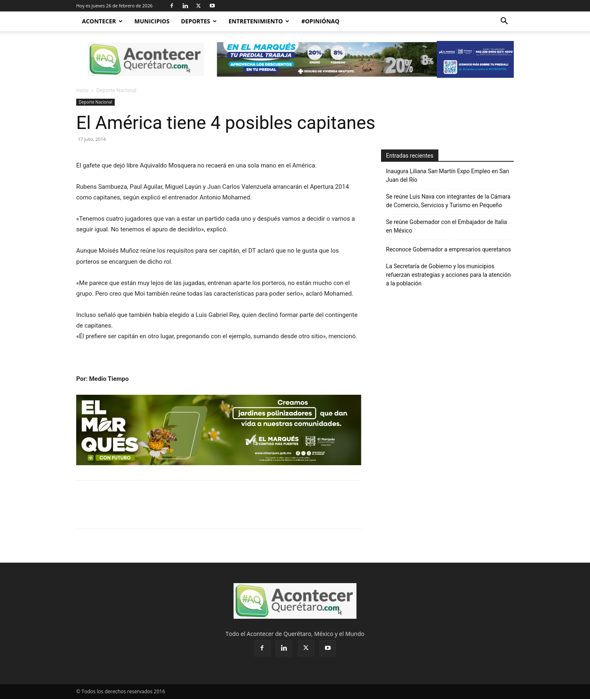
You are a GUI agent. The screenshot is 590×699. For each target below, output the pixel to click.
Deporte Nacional (95, 102)
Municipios (152, 21)
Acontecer (102, 21)
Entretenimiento (259, 21)
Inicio (82, 90)
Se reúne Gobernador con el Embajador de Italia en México (446, 226)
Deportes (199, 21)
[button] (504, 22)
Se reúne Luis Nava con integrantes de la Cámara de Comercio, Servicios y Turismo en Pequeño (448, 200)
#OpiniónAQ (320, 21)
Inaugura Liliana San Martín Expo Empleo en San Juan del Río (447, 175)
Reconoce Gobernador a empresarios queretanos (449, 249)
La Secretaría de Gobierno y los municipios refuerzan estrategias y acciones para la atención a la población (448, 275)
